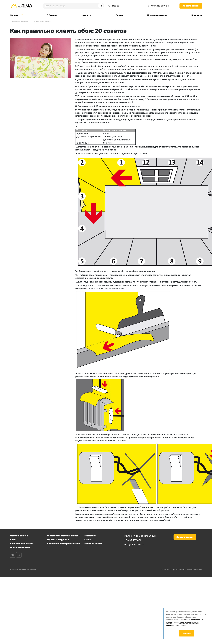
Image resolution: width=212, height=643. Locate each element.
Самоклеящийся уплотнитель (63, 543)
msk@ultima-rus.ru (134, 544)
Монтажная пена (19, 535)
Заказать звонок (190, 6)
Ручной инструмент (58, 539)
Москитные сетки (20, 547)
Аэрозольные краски (21, 543)
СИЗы (87, 539)
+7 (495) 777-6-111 (160, 5)
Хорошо (187, 633)
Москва (113, 6)
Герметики (90, 535)
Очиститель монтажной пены (63, 535)
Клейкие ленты (93, 543)
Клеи (13, 539)
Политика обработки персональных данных (181, 569)
